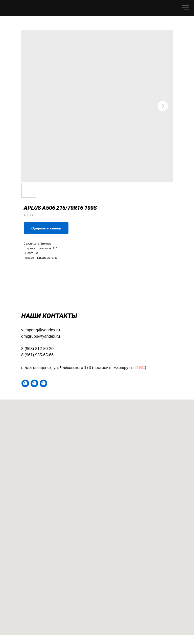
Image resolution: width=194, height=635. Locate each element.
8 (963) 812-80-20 (37, 349)
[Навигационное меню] (185, 8)
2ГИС (140, 367)
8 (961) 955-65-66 (37, 355)
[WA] (25, 383)
